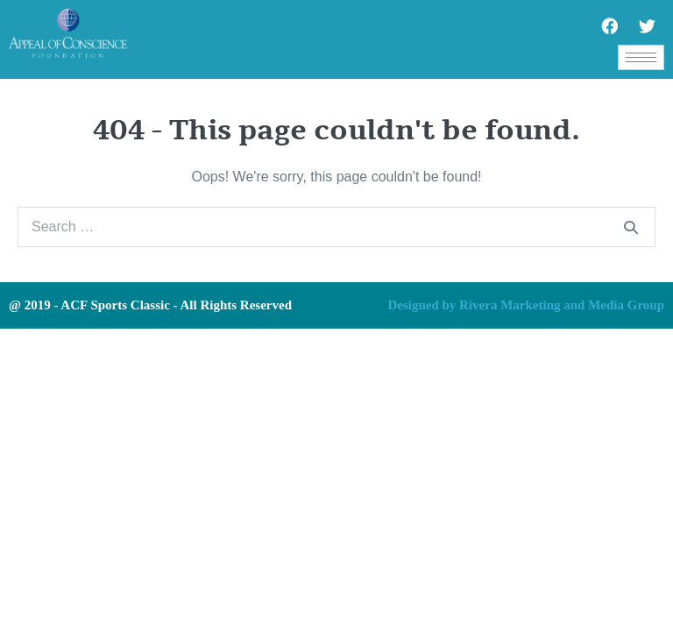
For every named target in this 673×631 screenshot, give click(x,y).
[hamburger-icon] (641, 57)
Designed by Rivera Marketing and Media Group (525, 305)
